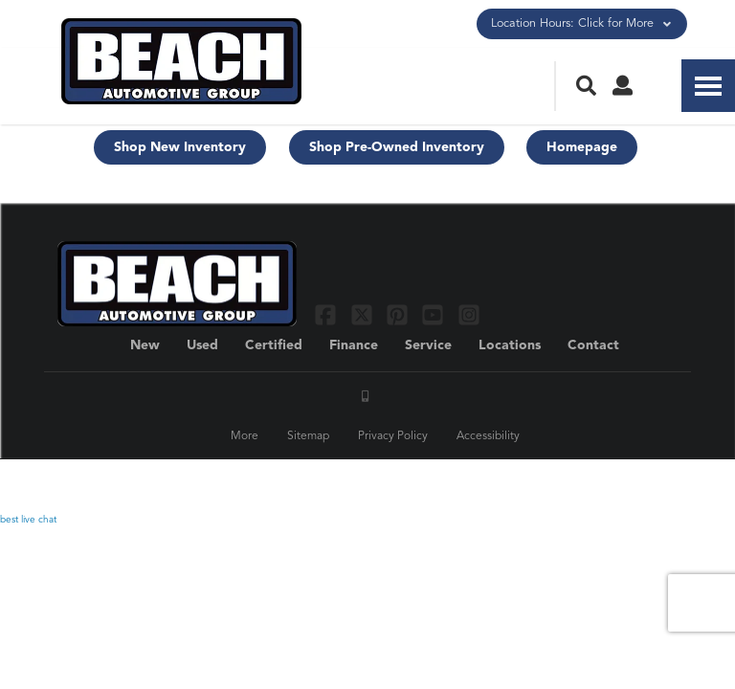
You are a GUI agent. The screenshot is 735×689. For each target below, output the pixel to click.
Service (428, 345)
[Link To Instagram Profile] (469, 314)
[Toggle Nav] (708, 85)
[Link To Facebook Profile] (327, 314)
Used (202, 345)
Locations (510, 345)
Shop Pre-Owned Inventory (396, 147)
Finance (353, 345)
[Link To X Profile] (363, 314)
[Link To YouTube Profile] (435, 314)
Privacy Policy (393, 436)
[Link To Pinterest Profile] (399, 314)
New (145, 345)
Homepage (581, 147)
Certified (273, 345)
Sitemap (308, 436)
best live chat (28, 519)
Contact (593, 345)
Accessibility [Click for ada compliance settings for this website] (488, 436)
